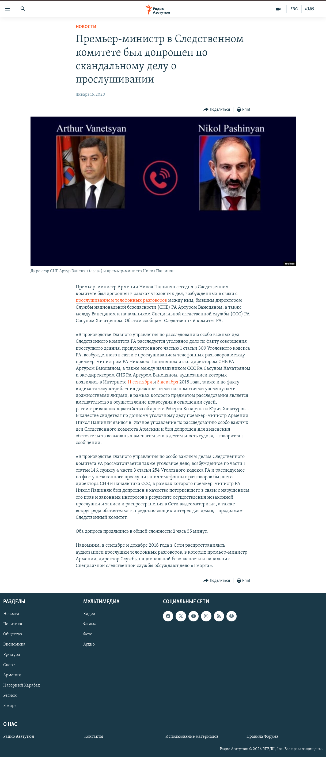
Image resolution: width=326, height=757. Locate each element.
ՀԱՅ (309, 9)
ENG (294, 9)
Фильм (89, 624)
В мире (10, 706)
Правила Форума (262, 736)
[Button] (216, 109)
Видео (89, 614)
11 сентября (140, 382)
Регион (10, 695)
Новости (86, 26)
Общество (12, 634)
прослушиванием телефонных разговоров (121, 300)
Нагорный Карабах (21, 685)
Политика (12, 624)
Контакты (93, 736)
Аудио (89, 645)
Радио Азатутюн (18, 736)
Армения (12, 675)
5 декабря (168, 382)
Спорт (9, 665)
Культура (11, 655)
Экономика (14, 645)
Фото (87, 634)
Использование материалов (191, 736)
